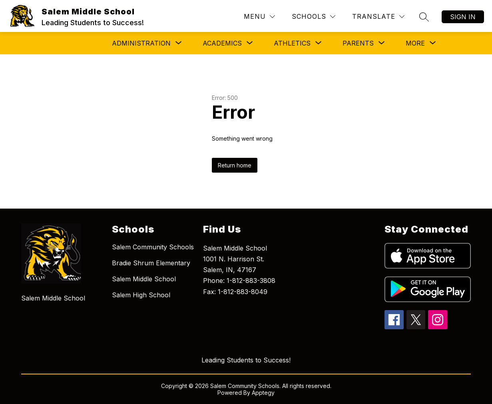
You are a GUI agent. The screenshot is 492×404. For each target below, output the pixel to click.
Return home (234, 165)
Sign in (463, 17)
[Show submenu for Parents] (358, 43)
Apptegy (263, 392)
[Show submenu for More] (415, 43)
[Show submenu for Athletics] (292, 43)
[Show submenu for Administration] (141, 43)
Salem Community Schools (153, 247)
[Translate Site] (378, 17)
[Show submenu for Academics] (222, 43)
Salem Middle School (144, 279)
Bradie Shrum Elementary (151, 263)
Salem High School (141, 295)
